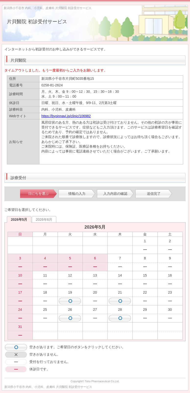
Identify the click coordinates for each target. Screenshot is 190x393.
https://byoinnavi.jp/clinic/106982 (66, 116)
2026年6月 (44, 219)
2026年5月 (19, 219)
